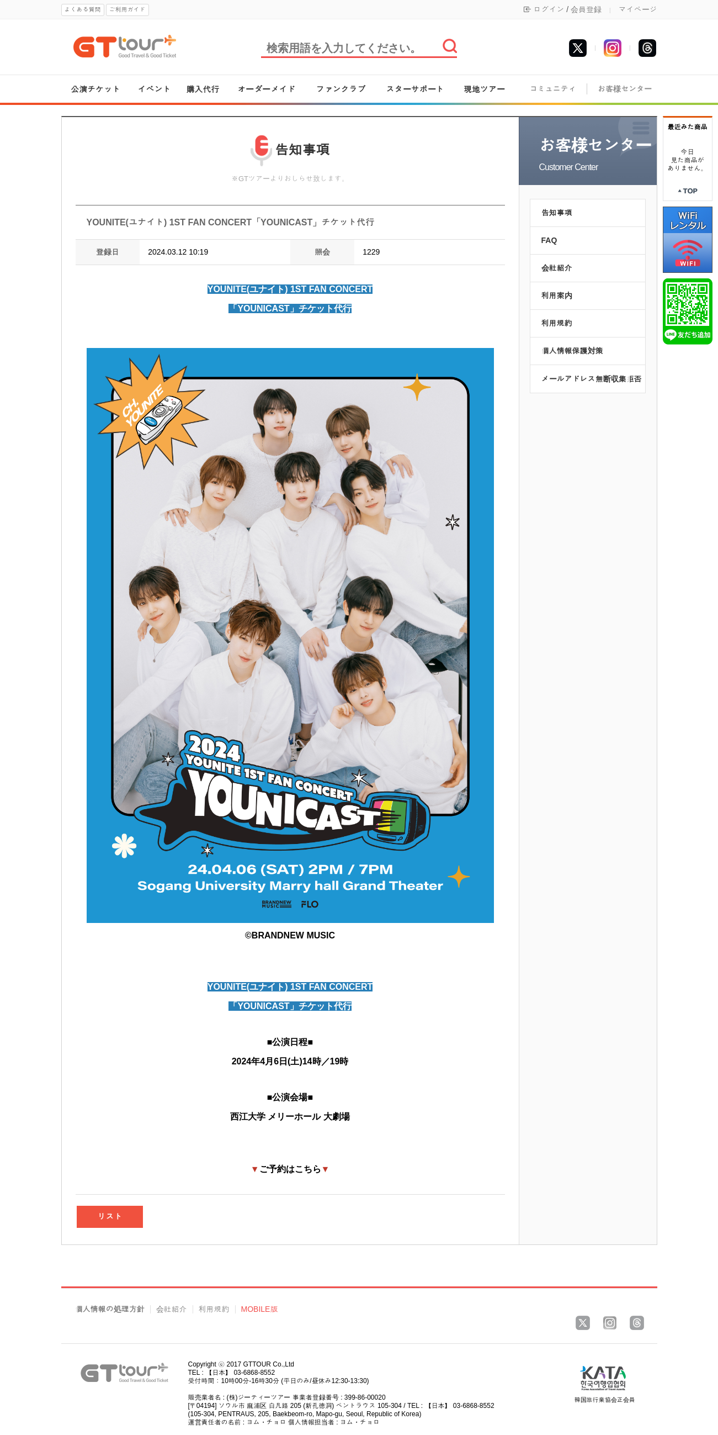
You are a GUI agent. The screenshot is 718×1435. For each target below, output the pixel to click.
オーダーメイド (266, 89)
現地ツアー (484, 89)
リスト (109, 1216)
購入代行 (202, 89)
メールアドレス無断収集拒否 (591, 378)
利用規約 (556, 323)
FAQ (549, 240)
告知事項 (556, 212)
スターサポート (415, 89)
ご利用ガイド (127, 9)
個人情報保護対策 (572, 350)
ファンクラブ (341, 89)
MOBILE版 (259, 1309)
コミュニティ (553, 89)
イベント (154, 89)
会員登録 (586, 9)
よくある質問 (83, 9)
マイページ (638, 9)
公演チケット (95, 89)
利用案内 (556, 295)
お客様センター (625, 89)
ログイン (548, 9)
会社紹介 (556, 267)
